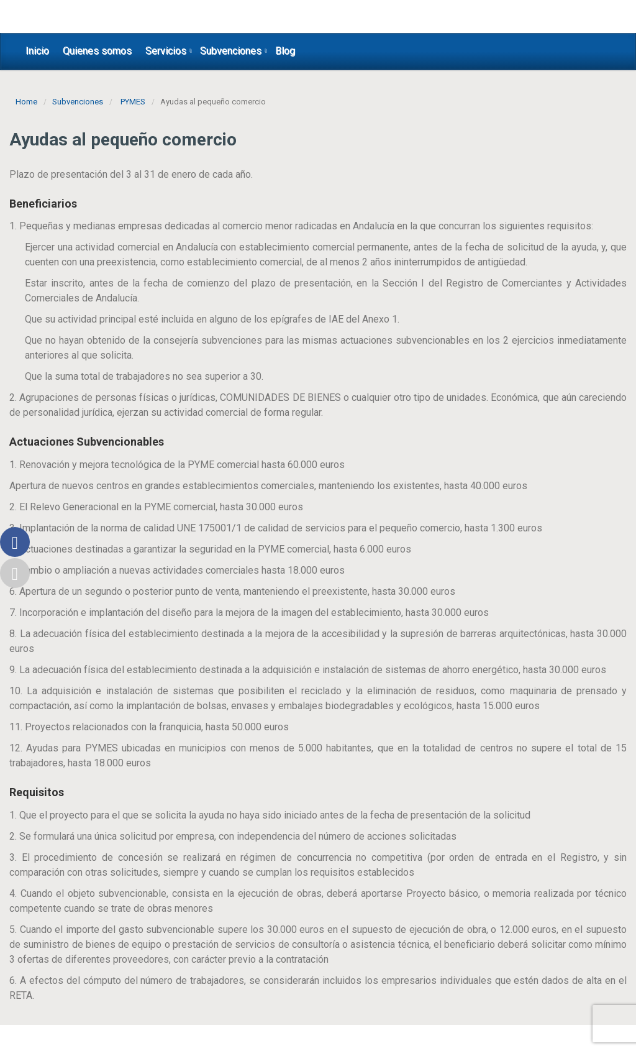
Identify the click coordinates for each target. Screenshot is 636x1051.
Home (26, 101)
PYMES (132, 101)
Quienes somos (97, 51)
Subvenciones (230, 51)
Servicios (165, 51)
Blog (285, 51)
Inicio (37, 51)
